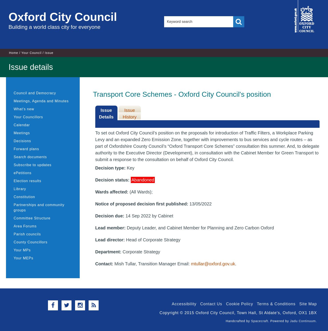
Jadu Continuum (303, 321)
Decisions (22, 141)
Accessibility (184, 304)
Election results (28, 181)
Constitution (24, 197)
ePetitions (23, 173)
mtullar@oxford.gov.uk (213, 263)
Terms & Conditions (276, 304)
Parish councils (27, 234)
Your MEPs (23, 258)
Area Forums (25, 226)
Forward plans (26, 149)
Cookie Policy (239, 304)
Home (13, 53)
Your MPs (22, 250)
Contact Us (211, 304)
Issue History (130, 113)
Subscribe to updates (33, 165)
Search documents (30, 157)
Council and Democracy (35, 93)
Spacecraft (259, 321)
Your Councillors (28, 117)
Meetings (22, 133)
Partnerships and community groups (39, 207)
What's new (24, 109)
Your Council (31, 53)
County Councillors (31, 242)
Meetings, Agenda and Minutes (41, 101)
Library (20, 189)
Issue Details (106, 113)
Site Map (308, 304)
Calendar (22, 125)
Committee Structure (32, 218)
